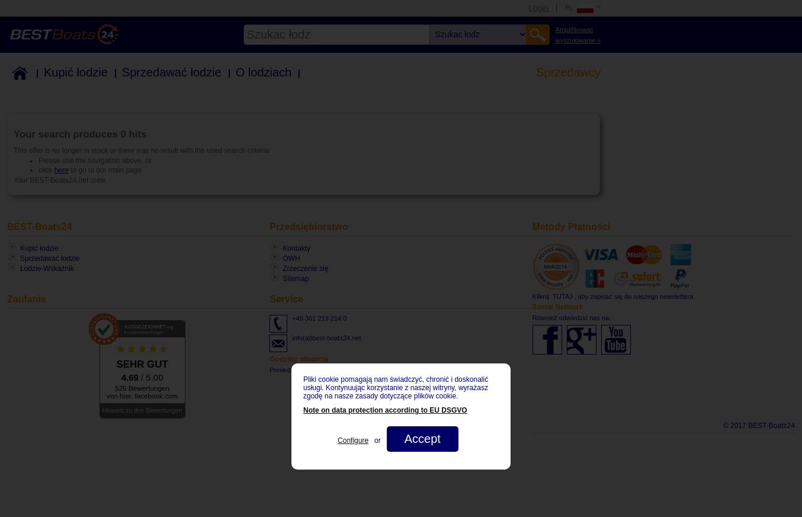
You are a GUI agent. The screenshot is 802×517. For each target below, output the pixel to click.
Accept (423, 438)
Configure (353, 440)
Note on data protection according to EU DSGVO (385, 410)
